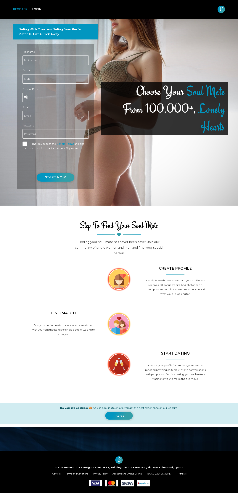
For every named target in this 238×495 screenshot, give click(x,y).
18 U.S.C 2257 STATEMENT (168, 475)
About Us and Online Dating (129, 475)
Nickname (28, 51)
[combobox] (55, 79)
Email (25, 107)
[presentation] (50, 159)
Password (28, 125)
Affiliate (194, 475)
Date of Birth (30, 89)
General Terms (65, 143)
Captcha (27, 148)
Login (36, 9)
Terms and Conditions (70, 475)
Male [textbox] (27, 78)
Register (20, 9)
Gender (27, 70)
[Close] (119, 416)
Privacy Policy (97, 475)
